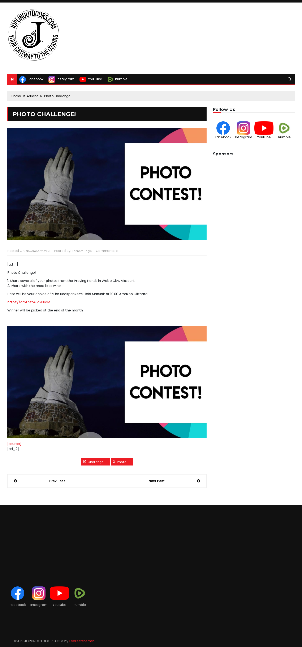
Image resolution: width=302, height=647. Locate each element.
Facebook (223, 137)
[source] (14, 443)
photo (121, 462)
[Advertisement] (200, 38)
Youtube (264, 137)
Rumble (284, 137)
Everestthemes (82, 641)
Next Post (157, 481)
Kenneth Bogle (82, 251)
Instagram (243, 137)
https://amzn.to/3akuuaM (28, 302)
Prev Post (57, 481)
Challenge (96, 462)
